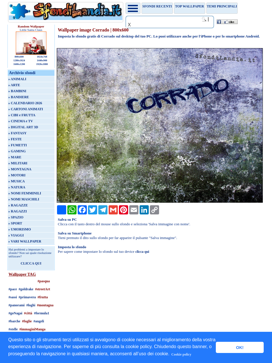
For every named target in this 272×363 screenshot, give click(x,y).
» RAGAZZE (18, 205)
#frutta (43, 297)
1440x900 (42, 60)
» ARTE (14, 85)
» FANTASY (17, 133)
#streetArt (42, 289)
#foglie (27, 321)
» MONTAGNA (20, 169)
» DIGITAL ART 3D (23, 127)
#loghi (30, 305)
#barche (14, 321)
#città (28, 313)
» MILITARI (18, 163)
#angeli (39, 321)
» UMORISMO (19, 229)
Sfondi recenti (157, 6)
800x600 (19, 56)
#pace (13, 289)
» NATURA (16, 187)
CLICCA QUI (31, 263)
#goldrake (26, 289)
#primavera (27, 297)
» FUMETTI (17, 145)
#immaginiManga (32, 329)
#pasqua (44, 281)
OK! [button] (239, 347)
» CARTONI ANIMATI (25, 109)
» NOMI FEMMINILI (24, 193)
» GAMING (17, 151)
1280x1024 (19, 60)
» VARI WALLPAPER (24, 241)
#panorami (17, 305)
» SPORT (15, 223)
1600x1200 (19, 64)
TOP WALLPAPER (189, 6)
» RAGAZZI (17, 211)
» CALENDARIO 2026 (25, 103)
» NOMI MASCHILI (23, 199)
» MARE (14, 157)
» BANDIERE (18, 97)
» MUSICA (16, 181)
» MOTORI (17, 175)
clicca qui (142, 252)
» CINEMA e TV (20, 121)
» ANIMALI (17, 79)
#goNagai (15, 313)
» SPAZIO (16, 217)
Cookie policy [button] (181, 354)
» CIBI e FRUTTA (22, 115)
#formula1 (41, 313)
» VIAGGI (16, 235)
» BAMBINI (17, 91)
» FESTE (15, 139)
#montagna (45, 305)
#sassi (13, 297)
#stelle (13, 329)
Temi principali (222, 6)
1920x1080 (42, 64)
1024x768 (42, 56)
